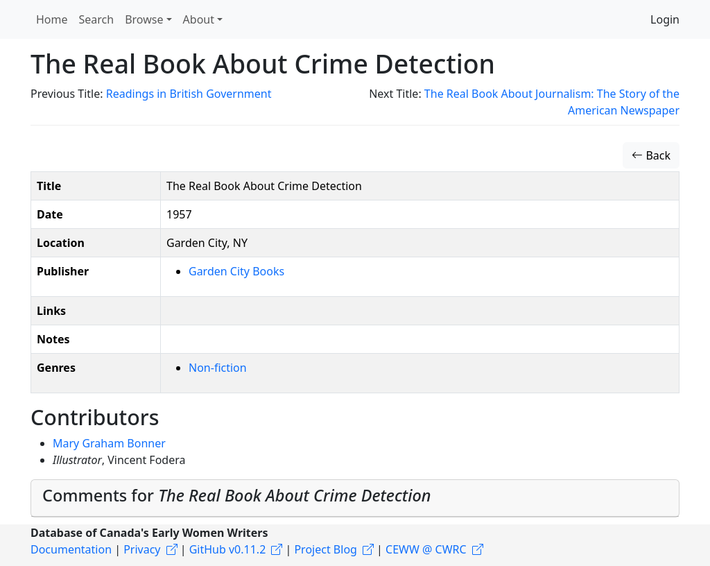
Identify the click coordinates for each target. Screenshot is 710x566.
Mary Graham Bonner (109, 443)
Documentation (71, 549)
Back (651, 155)
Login (664, 19)
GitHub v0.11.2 (227, 549)
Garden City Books (236, 271)
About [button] (198, 19)
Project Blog (325, 549)
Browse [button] (144, 19)
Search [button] (96, 19)
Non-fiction (218, 367)
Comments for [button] (236, 495)
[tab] (355, 498)
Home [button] (52, 19)
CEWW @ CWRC (426, 549)
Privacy (141, 549)
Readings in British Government (189, 93)
